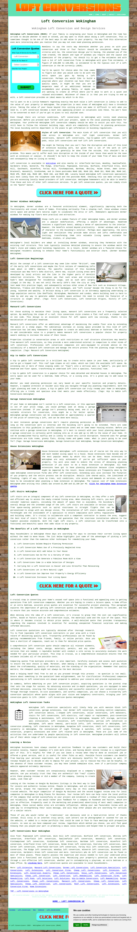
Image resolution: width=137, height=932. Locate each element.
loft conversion (108, 37)
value (82, 102)
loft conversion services (54, 737)
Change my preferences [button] (99, 925)
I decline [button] (85, 925)
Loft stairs (73, 505)
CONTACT (112, 14)
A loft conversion (29, 110)
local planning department (108, 120)
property (88, 40)
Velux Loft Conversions (94, 873)
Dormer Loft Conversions (75, 868)
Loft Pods (29, 878)
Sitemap (12, 910)
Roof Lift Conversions (86, 884)
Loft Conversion (61, 876)
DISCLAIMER (121, 14)
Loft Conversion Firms (58, 870)
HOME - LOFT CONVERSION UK (68, 901)
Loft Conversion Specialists (105, 868)
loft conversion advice (41, 713)
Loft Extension (24, 868)
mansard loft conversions (82, 312)
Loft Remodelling (82, 876)
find (18, 836)
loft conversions (36, 679)
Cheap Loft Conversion (37, 876)
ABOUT (104, 14)
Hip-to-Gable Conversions (85, 878)
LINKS (97, 14)
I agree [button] (77, 925)
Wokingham (51, 163)
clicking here (35, 863)
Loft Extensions (34, 870)
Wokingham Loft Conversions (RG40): (29, 34)
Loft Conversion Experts (37, 873)
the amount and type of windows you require (81, 55)
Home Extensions (38, 887)
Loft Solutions (44, 878)
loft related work (68, 732)
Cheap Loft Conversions (87, 870)
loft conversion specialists (56, 707)
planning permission (92, 42)
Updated (41, 910)
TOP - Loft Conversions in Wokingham (29, 891)
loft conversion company (63, 123)
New (34, 910)
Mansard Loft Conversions (48, 868)
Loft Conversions (62, 884)
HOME (90, 14)
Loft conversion (18, 163)
